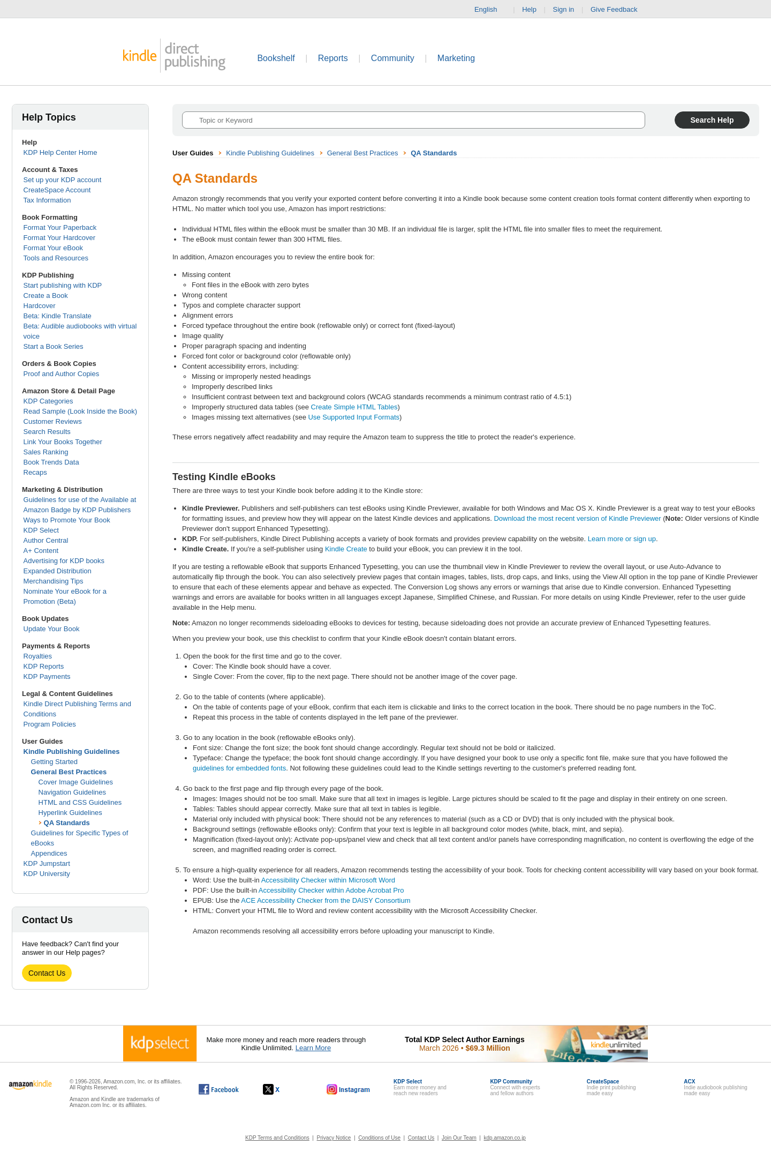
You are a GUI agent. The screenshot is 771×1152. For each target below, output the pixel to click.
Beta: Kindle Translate (58, 316)
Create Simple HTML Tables (354, 407)
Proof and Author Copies (62, 374)
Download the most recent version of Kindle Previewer (578, 518)
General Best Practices (69, 772)
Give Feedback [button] (619, 9)
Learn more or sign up (622, 539)
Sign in (564, 9)
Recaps (35, 472)
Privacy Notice (334, 1138)
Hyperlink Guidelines (70, 813)
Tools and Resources (56, 258)
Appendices (49, 853)
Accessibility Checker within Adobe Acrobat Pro (331, 890)
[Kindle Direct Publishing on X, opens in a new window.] (282, 1089)
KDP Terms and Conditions (277, 1138)
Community (392, 58)
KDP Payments (47, 676)
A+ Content (41, 551)
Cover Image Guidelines (76, 782)
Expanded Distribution (58, 571)
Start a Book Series (54, 346)
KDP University (47, 874)
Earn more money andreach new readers (420, 1087)
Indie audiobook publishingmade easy (715, 1087)
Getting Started (54, 762)
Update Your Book (52, 629)
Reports (333, 58)
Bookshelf (275, 58)
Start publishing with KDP (63, 285)
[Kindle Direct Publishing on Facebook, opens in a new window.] (219, 1089)
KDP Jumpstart (47, 863)
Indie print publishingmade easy (611, 1087)
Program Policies (50, 724)
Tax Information (47, 200)
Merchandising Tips (54, 581)
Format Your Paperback (60, 227)
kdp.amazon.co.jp (505, 1138)
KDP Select (41, 530)
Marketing (456, 58)
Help (529, 9)
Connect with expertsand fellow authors (515, 1087)
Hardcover (40, 306)
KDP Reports (44, 666)
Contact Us (46, 973)
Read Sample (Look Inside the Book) (80, 411)
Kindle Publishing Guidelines (72, 751)
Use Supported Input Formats (353, 417)
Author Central (46, 540)
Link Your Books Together (63, 442)
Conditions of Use (379, 1138)
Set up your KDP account (63, 180)
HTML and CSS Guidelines (80, 802)
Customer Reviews (53, 421)
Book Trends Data (51, 462)
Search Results (47, 432)
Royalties (38, 656)
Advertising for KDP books (64, 561)
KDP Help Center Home (60, 152)
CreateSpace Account (57, 190)
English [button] (490, 9)
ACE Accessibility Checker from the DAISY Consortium (325, 900)
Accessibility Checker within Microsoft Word (328, 880)
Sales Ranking (46, 452)
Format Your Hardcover (59, 238)
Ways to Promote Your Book (67, 520)
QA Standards (67, 823)
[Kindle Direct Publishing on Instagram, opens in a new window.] (349, 1089)
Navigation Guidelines (72, 792)
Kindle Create (346, 549)
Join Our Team (459, 1138)
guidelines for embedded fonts (239, 768)
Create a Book (46, 295)
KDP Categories (48, 401)
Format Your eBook (53, 248)
